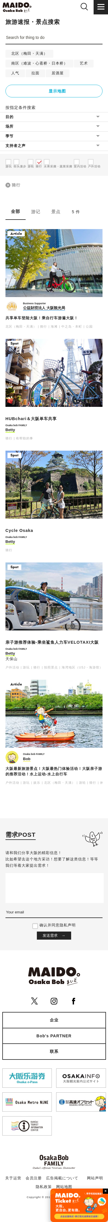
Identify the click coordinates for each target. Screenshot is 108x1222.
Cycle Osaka (19, 530)
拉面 (35, 73)
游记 (35, 211)
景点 (55, 211)
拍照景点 (51, 667)
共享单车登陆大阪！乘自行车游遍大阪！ (41, 318)
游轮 (82, 782)
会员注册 (34, 1178)
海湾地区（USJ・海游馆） (82, 667)
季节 (9, 136)
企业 (54, 1020)
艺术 (84, 63)
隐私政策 (44, 1187)
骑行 (16, 185)
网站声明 (95, 1178)
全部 (15, 211)
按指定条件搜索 (20, 107)
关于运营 (13, 1178)
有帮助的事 (24, 438)
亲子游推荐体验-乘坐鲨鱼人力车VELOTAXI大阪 (52, 642)
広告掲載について (62, 1178)
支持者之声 (15, 145)
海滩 (54, 326)
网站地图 (64, 1187)
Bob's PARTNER (54, 1036)
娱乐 (36, 782)
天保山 (11, 659)
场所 (9, 126)
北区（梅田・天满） (29, 54)
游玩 (26, 667)
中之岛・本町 (71, 326)
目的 (9, 117)
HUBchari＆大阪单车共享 (31, 418)
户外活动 (12, 667)
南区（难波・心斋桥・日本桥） (39, 63)
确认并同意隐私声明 (57, 925)
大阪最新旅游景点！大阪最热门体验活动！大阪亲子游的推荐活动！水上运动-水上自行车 (53, 771)
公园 (89, 326)
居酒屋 (58, 73)
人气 (15, 73)
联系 (54, 1051)
